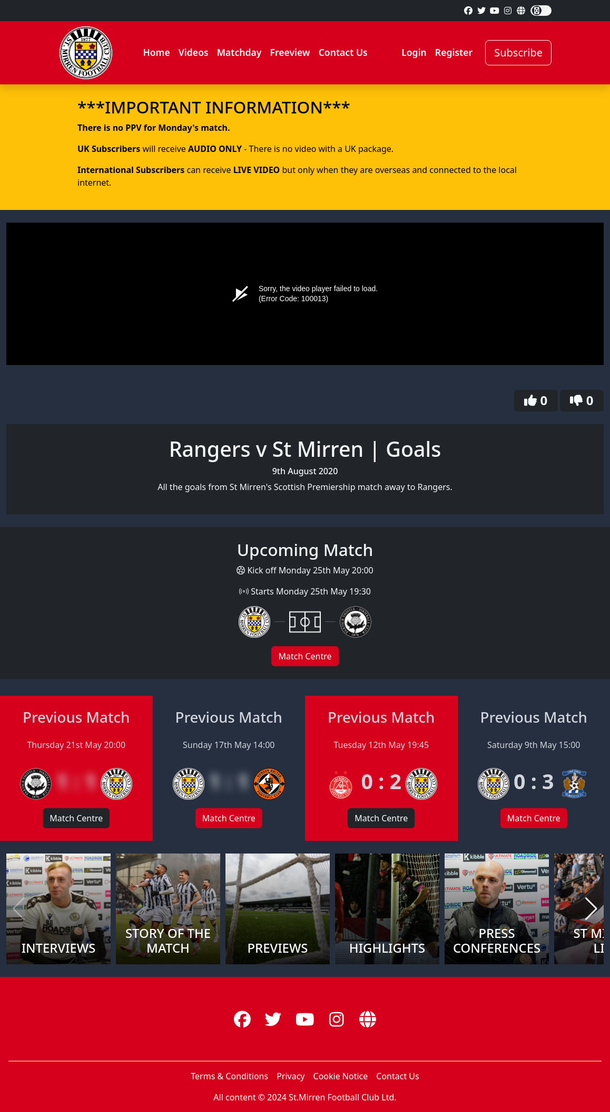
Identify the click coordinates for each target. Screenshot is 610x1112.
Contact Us (343, 52)
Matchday (239, 52)
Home (156, 52)
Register (454, 52)
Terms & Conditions (229, 1076)
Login (414, 52)
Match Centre (304, 656)
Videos (194, 52)
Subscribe (518, 52)
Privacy (290, 1076)
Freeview (290, 52)
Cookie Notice (340, 1076)
